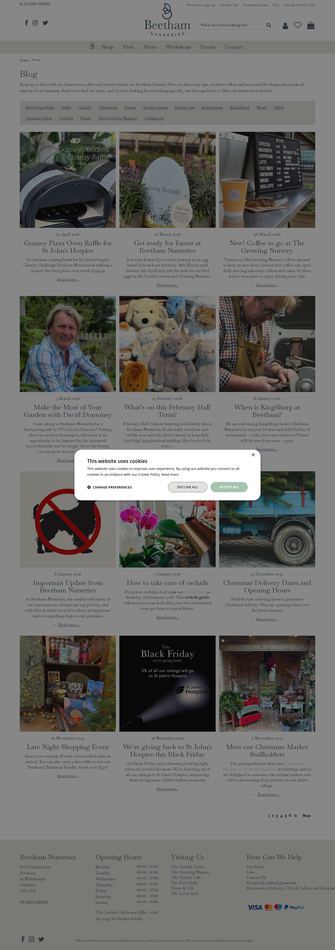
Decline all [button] (187, 487)
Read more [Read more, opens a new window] (170, 474)
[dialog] (167, 475)
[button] (109, 487)
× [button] (253, 455)
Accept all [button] (229, 487)
